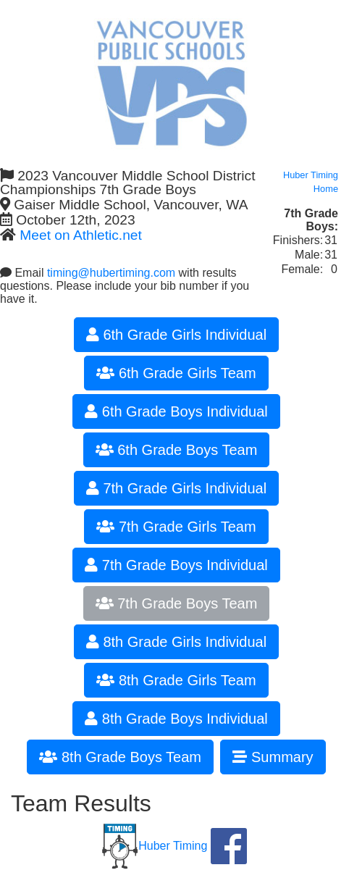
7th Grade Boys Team (177, 603)
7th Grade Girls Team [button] (176, 527)
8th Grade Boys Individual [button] (176, 719)
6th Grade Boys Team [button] (177, 450)
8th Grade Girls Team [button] (176, 680)
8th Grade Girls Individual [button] (176, 642)
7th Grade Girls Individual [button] (176, 488)
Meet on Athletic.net (81, 235)
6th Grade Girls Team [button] (176, 373)
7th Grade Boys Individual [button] (176, 565)
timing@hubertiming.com (111, 273)
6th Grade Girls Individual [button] (176, 335)
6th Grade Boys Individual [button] (176, 411)
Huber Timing (154, 846)
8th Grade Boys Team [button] (120, 757)
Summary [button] (272, 757)
